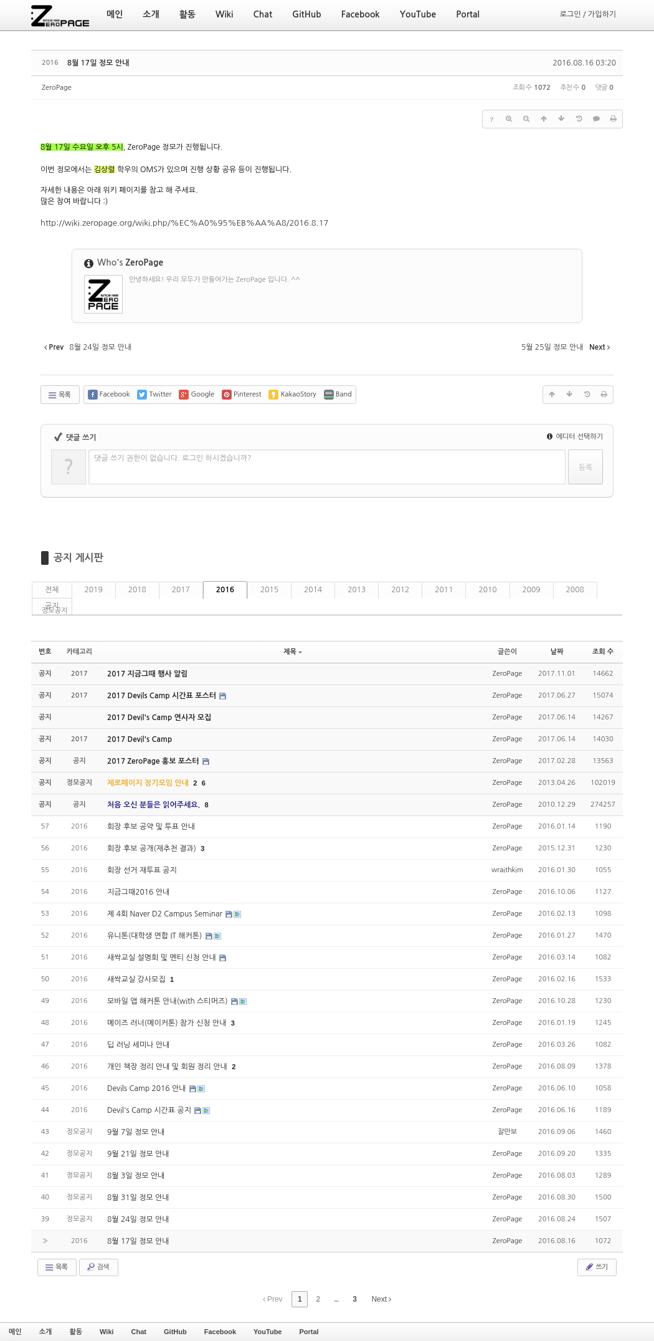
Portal (308, 1331)
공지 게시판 (78, 557)
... (336, 1299)
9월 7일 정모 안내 (135, 1132)
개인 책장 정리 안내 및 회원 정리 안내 (168, 1066)
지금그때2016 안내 (138, 892)
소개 (45, 1331)
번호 (45, 651)
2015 (269, 590)
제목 (292, 651)
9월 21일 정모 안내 (138, 1154)
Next (381, 1299)
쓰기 (595, 1267)
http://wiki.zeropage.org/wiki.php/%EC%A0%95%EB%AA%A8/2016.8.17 (184, 223)
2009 (532, 590)
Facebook (220, 1331)
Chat (138, 1331)
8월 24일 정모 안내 (138, 1219)
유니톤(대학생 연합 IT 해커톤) (155, 936)
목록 (58, 395)
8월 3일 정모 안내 (135, 1176)
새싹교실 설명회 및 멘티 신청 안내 (162, 957)
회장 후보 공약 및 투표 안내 (151, 826)
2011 (444, 590)
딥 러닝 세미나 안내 (138, 1045)
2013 (357, 590)
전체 (52, 590)
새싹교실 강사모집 (137, 979)
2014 (313, 590)
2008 (575, 590)
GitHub (175, 1331)
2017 (181, 590)
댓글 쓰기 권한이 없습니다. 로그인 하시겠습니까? (173, 458)
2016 (225, 590)
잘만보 (507, 1131)
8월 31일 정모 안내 (138, 1197)
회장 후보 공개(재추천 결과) (152, 848)
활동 (75, 1331)
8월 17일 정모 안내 (98, 63)
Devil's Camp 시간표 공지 (150, 1110)
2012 (400, 590)
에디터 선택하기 (575, 436)
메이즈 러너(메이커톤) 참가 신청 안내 (168, 1023)
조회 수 (603, 651)
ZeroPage (57, 87)
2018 (137, 590)
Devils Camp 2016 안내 (147, 1088)
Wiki (107, 1331)
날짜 (557, 651)
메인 (15, 1331)
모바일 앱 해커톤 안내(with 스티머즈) (168, 1001)
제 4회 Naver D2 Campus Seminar (165, 914)
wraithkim (507, 870)
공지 (52, 606)
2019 (94, 590)
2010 (487, 590)
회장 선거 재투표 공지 (142, 870)
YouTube (268, 1331)
